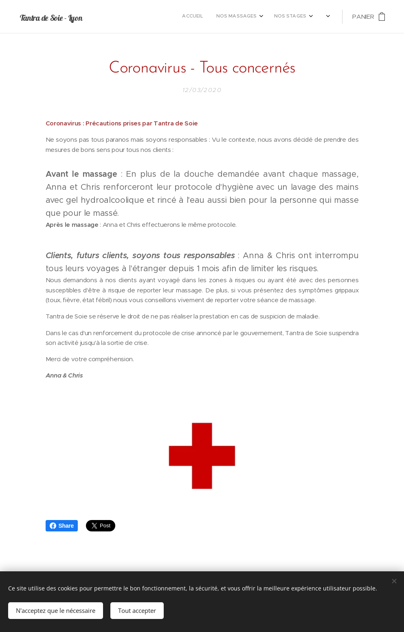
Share (62, 525)
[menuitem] (204, 17)
